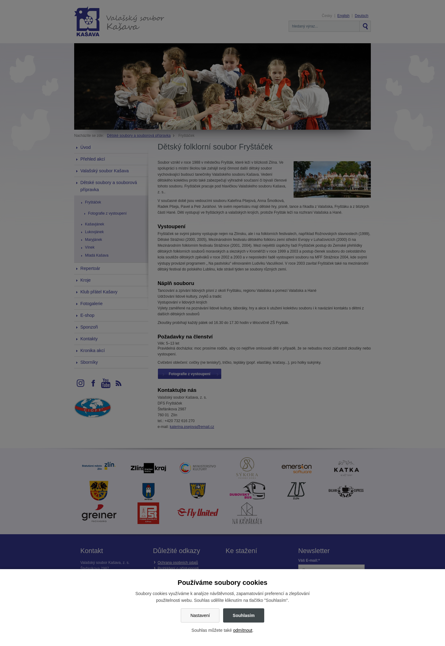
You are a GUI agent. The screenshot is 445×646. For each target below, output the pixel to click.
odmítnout (242, 630)
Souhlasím (244, 615)
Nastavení (200, 615)
